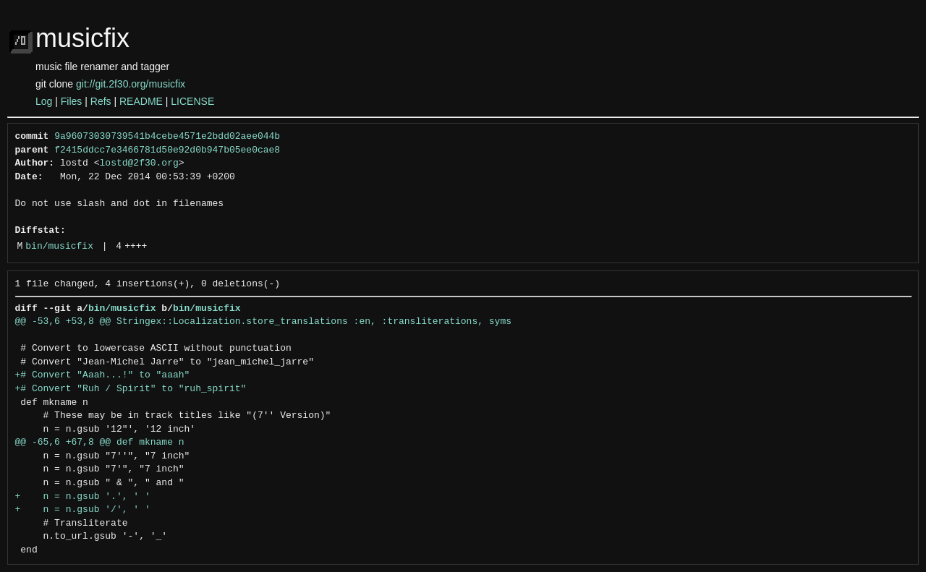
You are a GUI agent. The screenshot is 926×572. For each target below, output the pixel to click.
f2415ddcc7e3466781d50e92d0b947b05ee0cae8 (167, 150)
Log (43, 101)
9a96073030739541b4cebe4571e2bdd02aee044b (167, 136)
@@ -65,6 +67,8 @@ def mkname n (99, 442)
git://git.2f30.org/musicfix (130, 84)
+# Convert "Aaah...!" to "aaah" (102, 375)
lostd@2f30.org (139, 163)
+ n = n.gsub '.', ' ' (82, 496)
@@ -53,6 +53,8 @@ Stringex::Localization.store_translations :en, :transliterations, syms (263, 321)
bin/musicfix (59, 246)
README (141, 101)
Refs (100, 101)
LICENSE (192, 101)
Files (71, 101)
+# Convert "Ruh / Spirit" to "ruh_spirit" (131, 389)
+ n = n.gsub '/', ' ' (82, 509)
